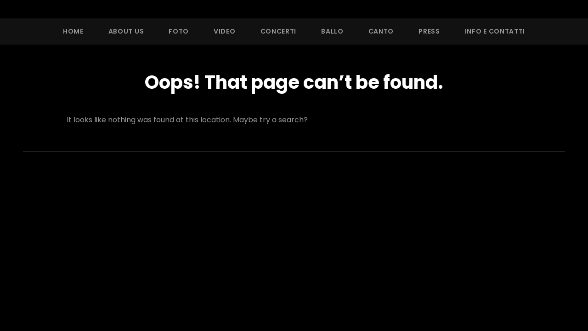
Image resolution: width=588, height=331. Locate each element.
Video (225, 31)
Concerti (278, 31)
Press (429, 31)
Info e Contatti (495, 31)
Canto (381, 31)
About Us (126, 31)
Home (73, 31)
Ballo (332, 31)
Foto (179, 31)
